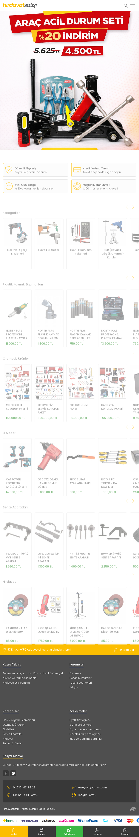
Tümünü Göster (12, 743)
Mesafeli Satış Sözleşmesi (85, 734)
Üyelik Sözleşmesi (80, 720)
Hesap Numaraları (81, 678)
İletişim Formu (84, 795)
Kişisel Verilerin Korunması (86, 729)
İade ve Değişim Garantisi (86, 739)
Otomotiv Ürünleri (13, 725)
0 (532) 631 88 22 (21, 787)
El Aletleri (8, 729)
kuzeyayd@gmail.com (89, 787)
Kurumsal (75, 673)
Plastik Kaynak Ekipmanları (19, 720)
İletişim (74, 687)
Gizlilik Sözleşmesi (81, 725)
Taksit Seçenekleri (81, 683)
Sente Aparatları (13, 734)
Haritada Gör (123, 649)
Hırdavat (8, 739)
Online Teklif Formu (22, 795)
